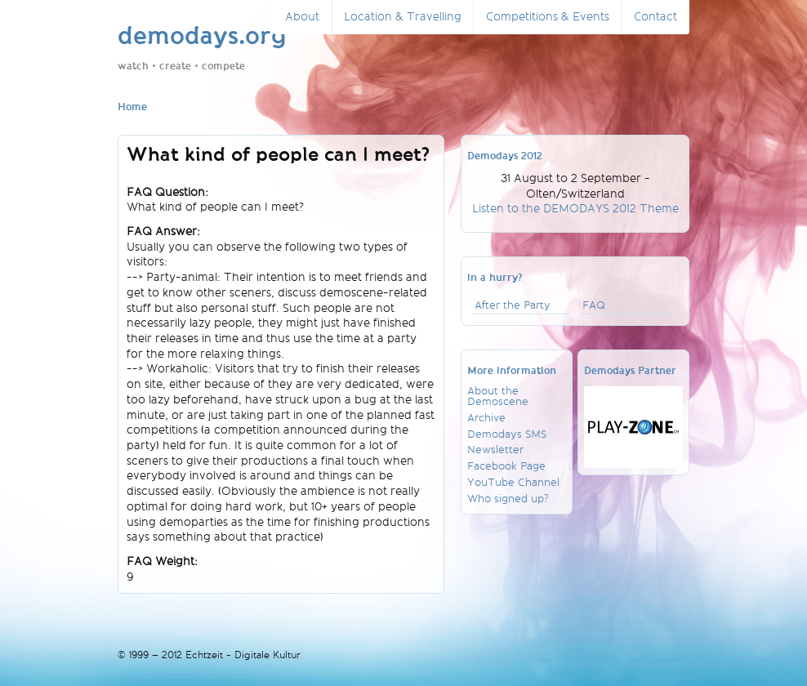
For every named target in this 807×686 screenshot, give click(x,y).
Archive (486, 417)
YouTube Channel (513, 482)
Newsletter (495, 449)
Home (132, 107)
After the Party (513, 305)
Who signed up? (507, 498)
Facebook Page (506, 466)
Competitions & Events (547, 17)
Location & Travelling (402, 17)
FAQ (593, 305)
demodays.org (202, 37)
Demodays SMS (506, 434)
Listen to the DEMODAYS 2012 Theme (575, 209)
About (302, 17)
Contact (655, 17)
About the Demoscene (497, 396)
